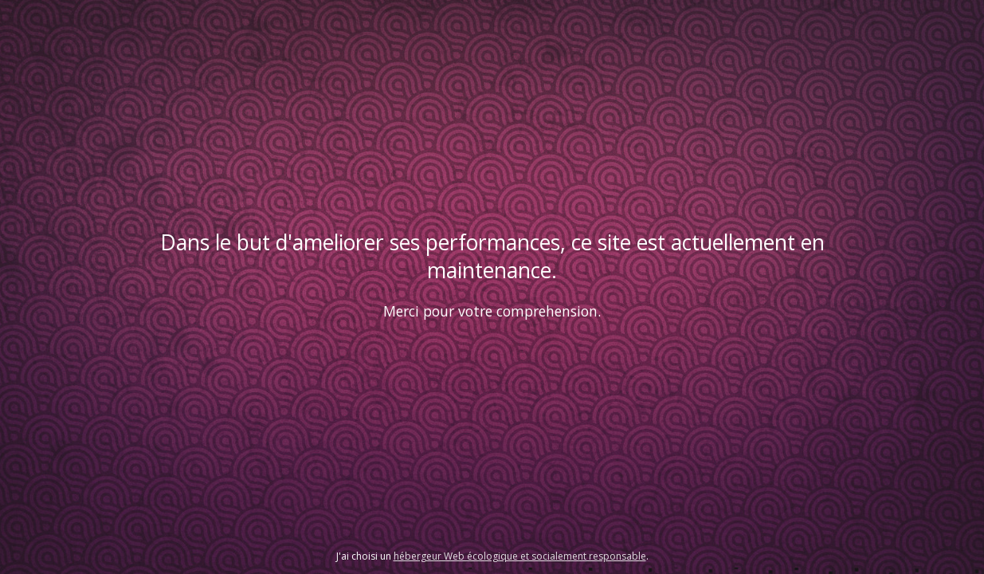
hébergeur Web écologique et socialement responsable (520, 556)
